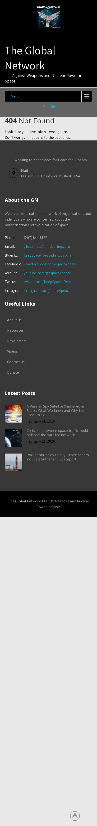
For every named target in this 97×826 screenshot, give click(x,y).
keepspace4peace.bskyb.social (48, 255)
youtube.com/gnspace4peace (47, 272)
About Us (14, 319)
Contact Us (16, 361)
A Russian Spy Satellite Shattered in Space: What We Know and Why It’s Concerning (55, 410)
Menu (15, 96)
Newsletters (17, 340)
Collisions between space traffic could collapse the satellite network (57, 432)
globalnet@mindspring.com (37, 246)
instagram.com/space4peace (47, 290)
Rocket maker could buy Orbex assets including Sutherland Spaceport (58, 457)
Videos (12, 351)
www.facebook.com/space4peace (50, 264)
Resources (15, 330)
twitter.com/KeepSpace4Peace (48, 281)
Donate (13, 372)
